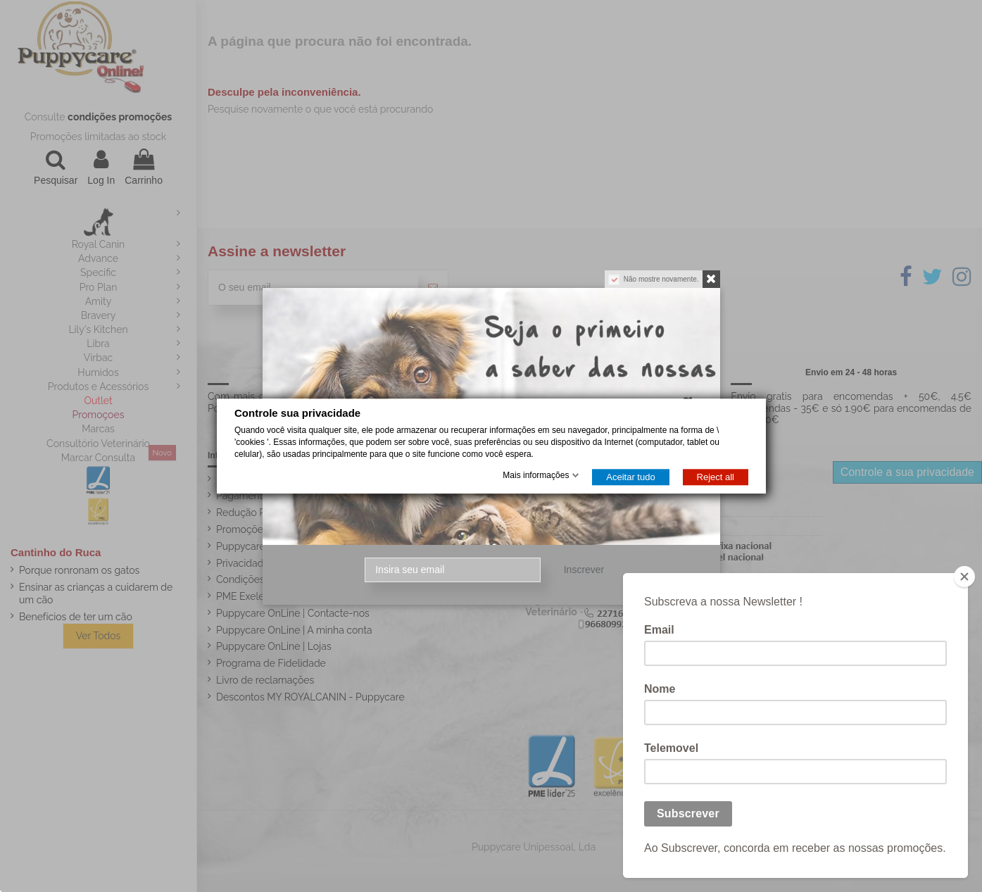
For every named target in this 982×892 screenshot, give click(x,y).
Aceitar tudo (630, 477)
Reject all (715, 477)
